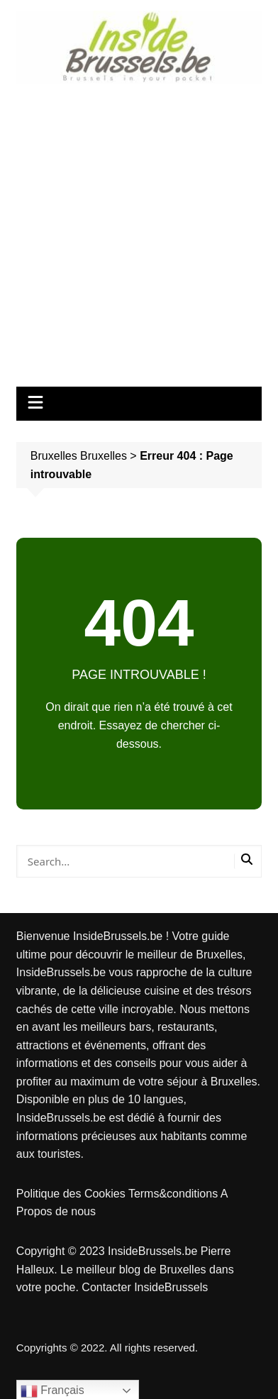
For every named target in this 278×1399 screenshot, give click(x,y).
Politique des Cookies (72, 1194)
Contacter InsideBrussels (145, 1287)
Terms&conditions (174, 1194)
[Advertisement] (139, 230)
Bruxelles (103, 456)
